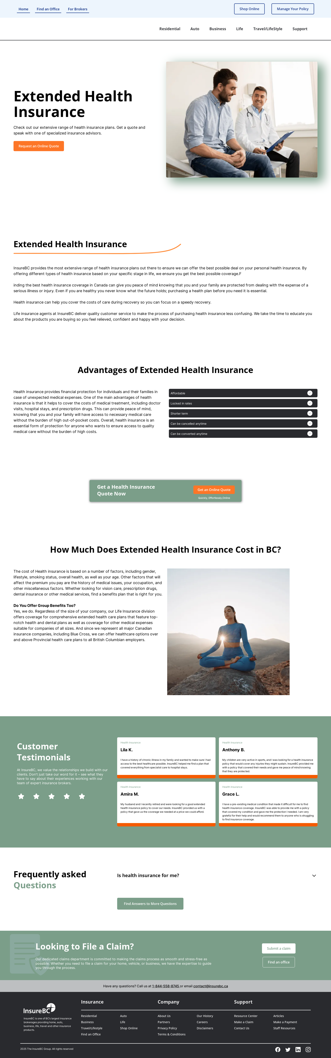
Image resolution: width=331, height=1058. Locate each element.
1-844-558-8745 (166, 986)
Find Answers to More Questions (150, 903)
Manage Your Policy (293, 9)
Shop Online (249, 9)
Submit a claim (278, 948)
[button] (170, 28)
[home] (36, 28)
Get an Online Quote (214, 489)
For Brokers (77, 9)
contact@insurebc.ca (210, 986)
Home (23, 9)
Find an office (279, 962)
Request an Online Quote (39, 146)
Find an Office (48, 9)
